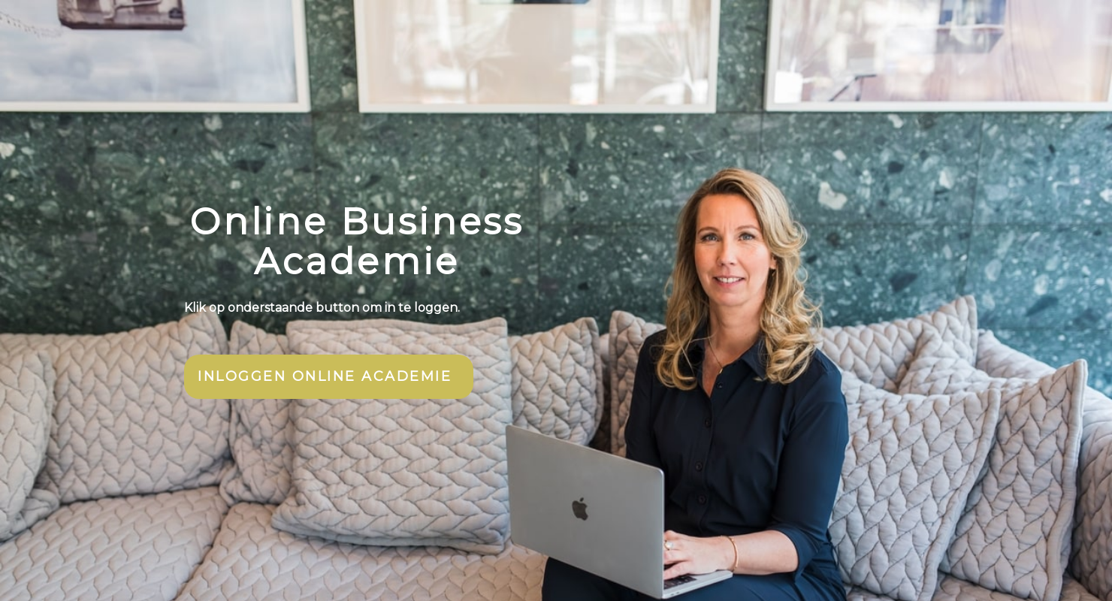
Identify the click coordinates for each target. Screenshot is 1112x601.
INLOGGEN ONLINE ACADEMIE (325, 376)
